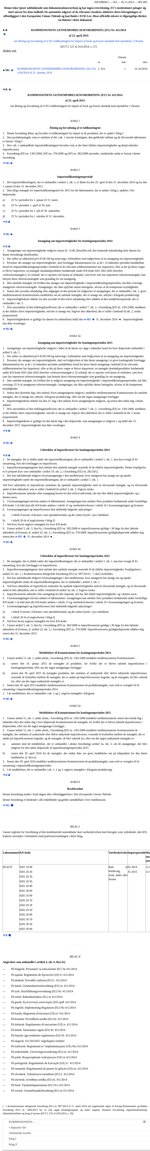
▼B (5, 221)
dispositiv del (17, 1127)
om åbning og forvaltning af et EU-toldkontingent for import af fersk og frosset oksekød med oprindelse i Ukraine (78, 41)
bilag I (12, 1138)
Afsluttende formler (20, 1133)
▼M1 (6, 163)
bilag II (13, 1144)
